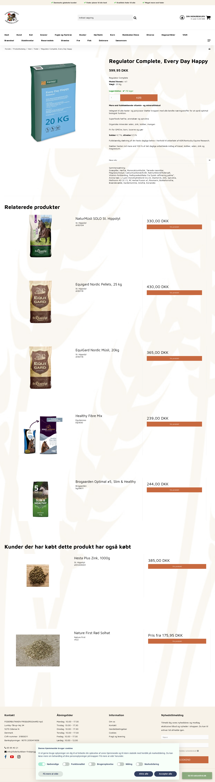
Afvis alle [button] (143, 774)
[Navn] (184, 737)
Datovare (103, 40)
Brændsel (9, 40)
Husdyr (82, 34)
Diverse (150, 34)
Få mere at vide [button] (50, 774)
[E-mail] (184, 745)
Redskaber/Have (130, 34)
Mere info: (113, 160)
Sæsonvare (121, 40)
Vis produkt (174, 227)
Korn (112, 34)
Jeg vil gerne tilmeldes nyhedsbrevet (187, 751)
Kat (31, 34)
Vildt (185, 34)
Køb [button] (138, 97)
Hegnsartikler (168, 34)
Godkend (185, 759)
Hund (19, 34)
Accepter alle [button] (165, 774)
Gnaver (43, 34)
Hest (6, 34)
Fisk (89, 40)
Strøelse (65, 40)
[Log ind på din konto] (182, 17)
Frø (78, 40)
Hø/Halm (98, 34)
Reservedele (47, 40)
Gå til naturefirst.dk (197, 775)
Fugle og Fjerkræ (63, 34)
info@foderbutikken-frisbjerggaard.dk (25, 751)
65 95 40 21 (11, 747)
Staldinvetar (27, 40)
